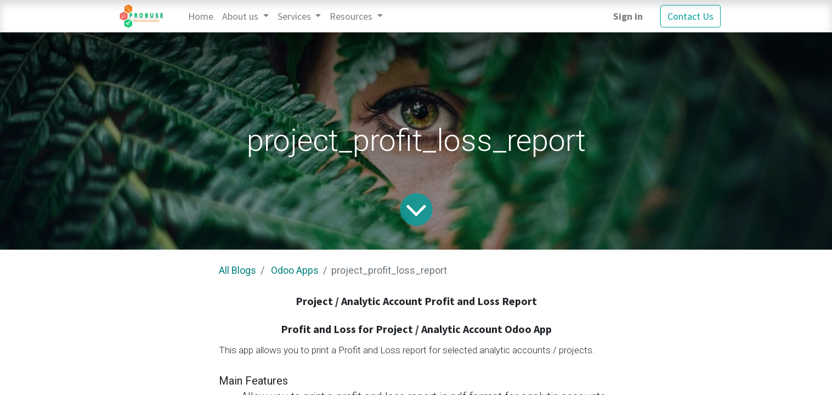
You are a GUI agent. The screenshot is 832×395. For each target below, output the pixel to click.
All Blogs (237, 270)
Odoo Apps (295, 270)
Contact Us (690, 16)
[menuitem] (201, 16)
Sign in (628, 16)
